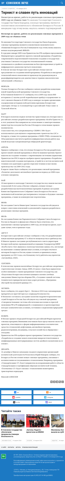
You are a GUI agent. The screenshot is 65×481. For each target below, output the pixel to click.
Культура (29, 440)
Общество (55, 440)
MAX (48, 402)
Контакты (11, 447)
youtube (16, 397)
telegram (48, 397)
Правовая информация (30, 447)
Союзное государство (8, 8)
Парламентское (6, 440)
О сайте (3, 447)
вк (16, 392)
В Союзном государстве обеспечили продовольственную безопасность (11, 433)
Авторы (18, 447)
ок (48, 392)
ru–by (16, 402)
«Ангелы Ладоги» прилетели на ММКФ (35, 431)
